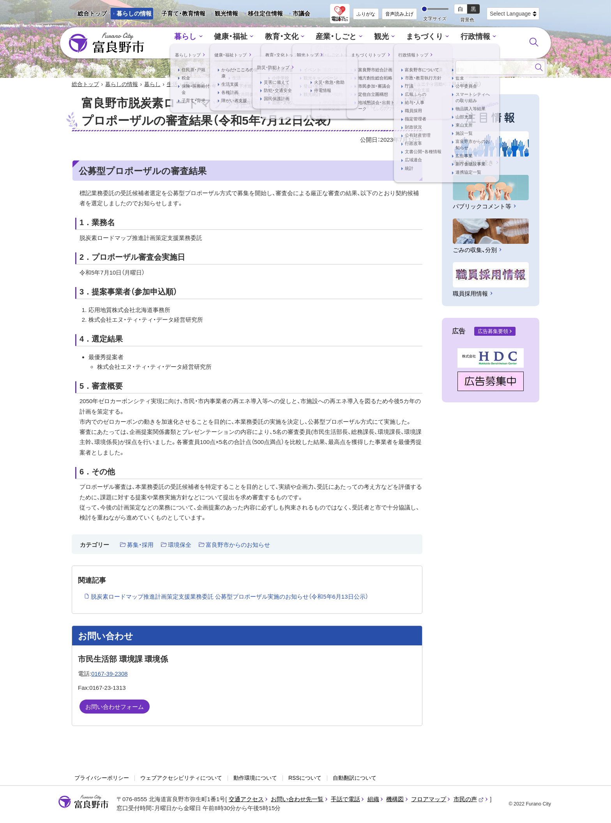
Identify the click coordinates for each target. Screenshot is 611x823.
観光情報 (223, 14)
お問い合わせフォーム (114, 707)
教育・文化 (262, 43)
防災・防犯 (487, 43)
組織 (373, 800)
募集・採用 (140, 545)
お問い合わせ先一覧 (297, 800)
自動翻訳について (354, 778)
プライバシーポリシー (101, 778)
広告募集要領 (493, 332)
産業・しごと (312, 43)
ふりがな (366, 14)
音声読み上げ (399, 14)
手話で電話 (345, 800)
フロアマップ (428, 800)
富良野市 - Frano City (106, 43)
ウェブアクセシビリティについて (181, 778)
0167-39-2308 (109, 674)
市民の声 (469, 800)
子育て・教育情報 (183, 13)
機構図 (395, 800)
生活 (172, 85)
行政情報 (442, 43)
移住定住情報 (262, 14)
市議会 (301, 13)
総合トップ (92, 13)
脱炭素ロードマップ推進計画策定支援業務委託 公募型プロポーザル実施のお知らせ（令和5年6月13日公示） (229, 597)
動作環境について (255, 778)
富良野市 (83, 803)
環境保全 (194, 85)
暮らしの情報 (134, 13)
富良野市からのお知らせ (238, 545)
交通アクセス (246, 800)
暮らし (172, 43)
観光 (354, 43)
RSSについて (304, 778)
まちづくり (394, 43)
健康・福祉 (215, 43)
